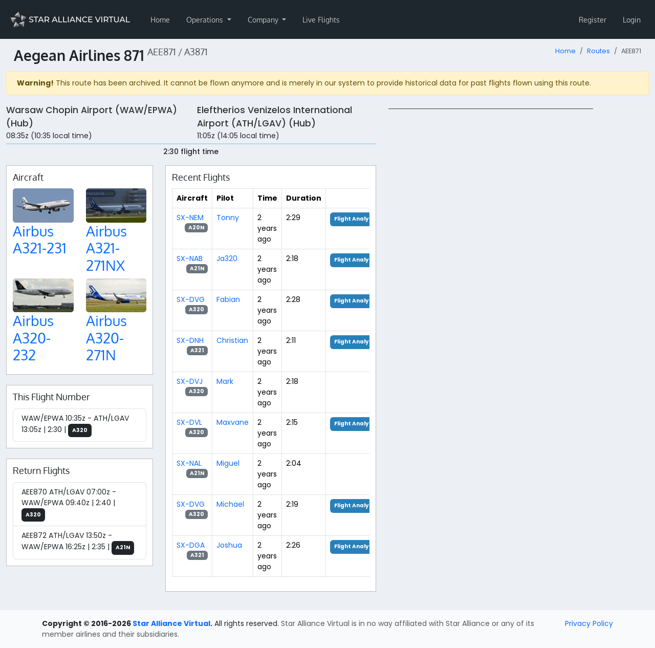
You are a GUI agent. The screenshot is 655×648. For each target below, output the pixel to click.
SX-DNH (190, 340)
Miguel (227, 463)
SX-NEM (190, 217)
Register (592, 19)
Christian (232, 340)
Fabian (228, 299)
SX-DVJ (190, 381)
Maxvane (232, 422)
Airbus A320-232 (33, 337)
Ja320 (226, 258)
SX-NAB (190, 258)
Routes (598, 51)
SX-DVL (189, 422)
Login (632, 19)
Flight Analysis (356, 219)
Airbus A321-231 (40, 239)
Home (160, 19)
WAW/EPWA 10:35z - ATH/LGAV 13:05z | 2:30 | (75, 425)
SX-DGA (191, 545)
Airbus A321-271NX (106, 248)
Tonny (227, 217)
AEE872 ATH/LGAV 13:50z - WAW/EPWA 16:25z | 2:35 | (77, 542)
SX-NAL (189, 463)
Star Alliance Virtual (171, 623)
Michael (230, 504)
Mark (224, 381)
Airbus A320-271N (106, 337)
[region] (518, 262)
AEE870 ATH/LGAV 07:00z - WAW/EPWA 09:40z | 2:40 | (68, 504)
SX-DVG (191, 299)
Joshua (229, 545)
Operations (205, 19)
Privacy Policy (589, 623)
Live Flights (321, 19)
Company (264, 19)
